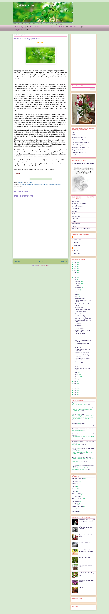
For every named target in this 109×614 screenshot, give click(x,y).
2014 (75, 388)
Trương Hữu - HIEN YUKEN (79, 203)
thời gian (46, 184)
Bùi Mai (74, 509)
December (78, 281)
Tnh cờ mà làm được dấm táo (82, 352)
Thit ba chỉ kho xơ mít (80, 311)
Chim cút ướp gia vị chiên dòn (82, 309)
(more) (88, 404)
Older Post (64, 261)
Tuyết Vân (74, 211)
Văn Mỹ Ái (76, 250)
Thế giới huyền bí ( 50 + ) (78, 150)
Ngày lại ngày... (78, 323)
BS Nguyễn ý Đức (76, 494)
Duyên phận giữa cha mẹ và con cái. (83, 163)
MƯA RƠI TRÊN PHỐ (84, 557)
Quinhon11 (20, 182)
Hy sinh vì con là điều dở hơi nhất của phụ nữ (82, 344)
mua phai (82, 414)
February (77, 376)
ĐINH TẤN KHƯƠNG (77, 206)
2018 (75, 279)
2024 (75, 266)
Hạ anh (74, 226)
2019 (75, 277)
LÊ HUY (74, 483)
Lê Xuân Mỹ (75, 504)
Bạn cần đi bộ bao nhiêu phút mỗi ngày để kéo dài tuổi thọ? (86, 550)
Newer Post (17, 261)
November (78, 283)
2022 (75, 270)
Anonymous (75, 402)
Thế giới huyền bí (19, 29)
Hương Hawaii (75, 511)
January (77, 379)
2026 (75, 262)
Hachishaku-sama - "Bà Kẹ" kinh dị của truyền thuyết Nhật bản (87, 520)
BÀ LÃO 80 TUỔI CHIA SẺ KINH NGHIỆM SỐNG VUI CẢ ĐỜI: (86, 574)
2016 (75, 383)
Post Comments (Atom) (43, 265)
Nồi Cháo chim (78, 338)
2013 (75, 390)
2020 (75, 275)
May (76, 296)
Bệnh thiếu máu (79, 307)
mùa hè (26, 184)
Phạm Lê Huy (75, 208)
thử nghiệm (51, 184)
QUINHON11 (40, 184)
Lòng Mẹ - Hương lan (80, 333)
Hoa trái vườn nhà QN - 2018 (82, 316)
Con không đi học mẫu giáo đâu (83, 318)
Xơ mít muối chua (79, 313)
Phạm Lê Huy (77, 239)
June (76, 294)
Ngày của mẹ (78, 335)
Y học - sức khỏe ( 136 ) (78, 140)
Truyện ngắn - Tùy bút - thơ (37, 26)
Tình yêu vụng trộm (79, 328)
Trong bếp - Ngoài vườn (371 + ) (80, 137)
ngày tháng (34, 184)
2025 (75, 264)
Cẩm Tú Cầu (75, 218)
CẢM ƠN (81, 587)
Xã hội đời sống (19, 26)
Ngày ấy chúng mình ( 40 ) (78, 155)
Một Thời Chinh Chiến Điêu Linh (83, 364)
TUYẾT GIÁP (78, 326)
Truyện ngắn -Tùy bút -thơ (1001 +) (80, 147)
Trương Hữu (77, 245)
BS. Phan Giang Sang (77, 506)
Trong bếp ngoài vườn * (57, 26)
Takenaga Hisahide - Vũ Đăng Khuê (81, 228)
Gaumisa (74, 491)
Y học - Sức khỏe (74, 26)
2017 (75, 381)
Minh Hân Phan (76, 223)
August (77, 289)
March (77, 374)
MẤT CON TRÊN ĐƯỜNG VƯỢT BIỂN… (85, 528)
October (77, 285)
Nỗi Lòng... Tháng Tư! (84, 542)
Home (40, 261)
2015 (75, 386)
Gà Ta (75, 237)
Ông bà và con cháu (80, 298)
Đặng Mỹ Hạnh (76, 501)
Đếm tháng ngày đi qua (80, 362)
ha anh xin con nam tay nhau (87, 408)
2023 (75, 268)
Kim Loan (74, 221)
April (76, 372)
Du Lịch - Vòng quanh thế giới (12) (80, 142)
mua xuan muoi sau (85, 402)
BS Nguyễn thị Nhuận (77, 498)
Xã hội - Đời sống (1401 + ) (79, 145)
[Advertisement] (40, 245)
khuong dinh (77, 253)
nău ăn (29, 184)
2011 (75, 394)
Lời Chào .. (75, 134)
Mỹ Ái (73, 213)
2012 (75, 392)
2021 (75, 272)
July (76, 292)
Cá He (76, 366)
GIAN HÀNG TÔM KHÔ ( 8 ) (79, 152)
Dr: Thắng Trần (76, 216)
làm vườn (22, 184)
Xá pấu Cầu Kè (78, 347)
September (78, 287)
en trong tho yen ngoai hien (86, 428)
